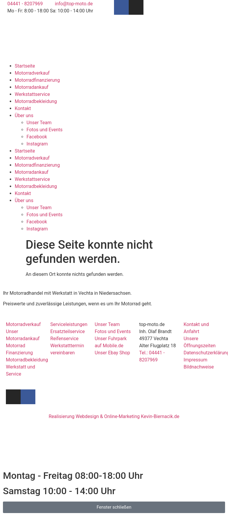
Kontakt (23, 108)
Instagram (37, 144)
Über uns (24, 115)
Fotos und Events (44, 129)
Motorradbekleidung (36, 101)
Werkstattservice (32, 94)
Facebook (37, 137)
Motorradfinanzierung (37, 80)
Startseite (25, 66)
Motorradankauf (31, 87)
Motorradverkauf (32, 73)
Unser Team (39, 122)
